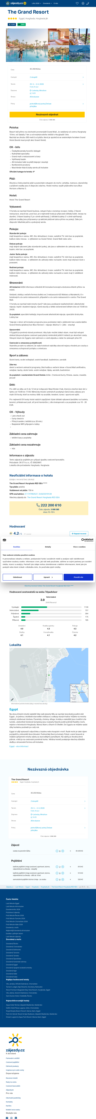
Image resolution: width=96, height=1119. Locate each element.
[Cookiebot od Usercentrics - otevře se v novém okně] (83, 540)
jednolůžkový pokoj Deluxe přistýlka (40, 105)
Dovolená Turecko (12, 953)
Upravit (48, 577)
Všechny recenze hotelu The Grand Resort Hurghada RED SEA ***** (48, 586)
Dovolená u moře (12, 927)
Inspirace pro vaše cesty (15, 1070)
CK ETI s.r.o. (24, 462)
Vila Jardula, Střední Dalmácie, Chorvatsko (21, 984)
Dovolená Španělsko (13, 959)
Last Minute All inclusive (15, 906)
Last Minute (19, 887)
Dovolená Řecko (12, 944)
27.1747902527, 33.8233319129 (38, 494)
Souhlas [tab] (16, 547)
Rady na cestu (11, 1082)
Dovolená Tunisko (12, 956)
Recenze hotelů (12, 1078)
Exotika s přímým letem (14, 933)
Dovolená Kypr (11, 971)
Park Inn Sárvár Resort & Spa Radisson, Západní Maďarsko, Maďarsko (31, 1014)
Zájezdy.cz (9, 887)
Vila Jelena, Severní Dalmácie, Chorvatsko (21, 993)
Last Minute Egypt (12, 903)
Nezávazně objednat (47, 114)
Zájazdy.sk (10, 1090)
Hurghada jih (45, 887)
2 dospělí (33, 77)
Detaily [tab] (48, 547)
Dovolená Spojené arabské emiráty (19, 968)
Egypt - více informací (18, 746)
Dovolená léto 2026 (13, 909)
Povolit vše (78, 577)
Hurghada (35, 887)
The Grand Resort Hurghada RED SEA (43, 497)
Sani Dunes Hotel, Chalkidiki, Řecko (19, 996)
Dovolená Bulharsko (13, 950)
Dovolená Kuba (11, 977)
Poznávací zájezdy (13, 912)
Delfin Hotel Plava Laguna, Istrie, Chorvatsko (22, 1008)
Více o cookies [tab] (79, 547)
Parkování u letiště (13, 1058)
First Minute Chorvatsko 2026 (17, 921)
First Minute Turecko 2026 (15, 918)
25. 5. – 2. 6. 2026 (37, 85)
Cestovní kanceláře (13, 1086)
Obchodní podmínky (13, 1098)
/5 (13, 24)
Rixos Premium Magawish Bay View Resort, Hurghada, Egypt (28, 990)
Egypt (13, 709)
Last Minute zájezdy (13, 936)
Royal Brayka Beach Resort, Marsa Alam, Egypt (23, 1011)
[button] (36, 3)
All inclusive (34, 97)
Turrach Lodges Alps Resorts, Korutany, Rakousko (24, 987)
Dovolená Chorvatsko (14, 947)
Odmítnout (17, 577)
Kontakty (9, 1102)
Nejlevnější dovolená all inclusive (18, 930)
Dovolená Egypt (12, 965)
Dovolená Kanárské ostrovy (16, 962)
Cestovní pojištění (12, 1062)
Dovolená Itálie (11, 974)
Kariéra (8, 1106)
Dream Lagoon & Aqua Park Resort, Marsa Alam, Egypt (26, 1017)
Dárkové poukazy (12, 1066)
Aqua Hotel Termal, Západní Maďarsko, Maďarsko (24, 1005)
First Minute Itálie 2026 (14, 924)
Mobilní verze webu (13, 1110)
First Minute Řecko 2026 (15, 915)
